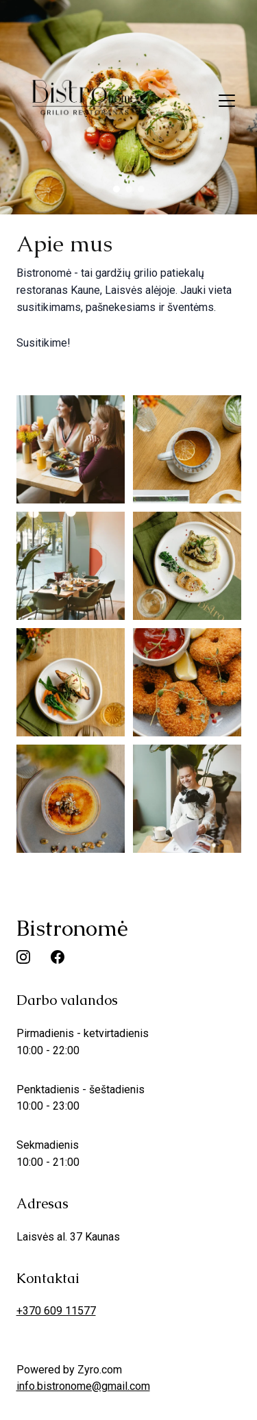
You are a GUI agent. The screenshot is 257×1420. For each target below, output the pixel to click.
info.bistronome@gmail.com (83, 1386)
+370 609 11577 (56, 1310)
